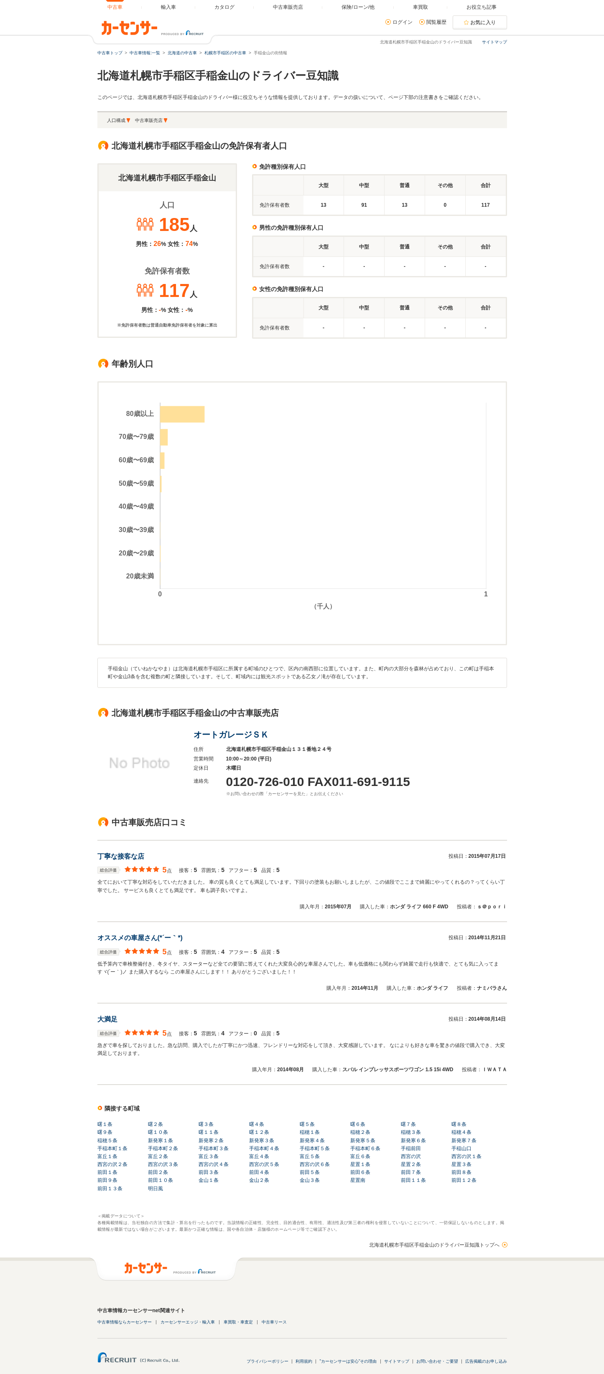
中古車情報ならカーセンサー (124, 1322)
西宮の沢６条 (315, 1164)
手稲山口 (461, 1148)
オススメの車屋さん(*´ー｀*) (140, 937)
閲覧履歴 (436, 22)
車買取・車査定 (238, 1322)
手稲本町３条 (214, 1148)
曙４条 (256, 1124)
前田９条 (107, 1180)
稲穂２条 (360, 1132)
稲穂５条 (107, 1140)
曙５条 (307, 1124)
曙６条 (357, 1124)
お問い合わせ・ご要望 (437, 1361)
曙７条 (408, 1124)
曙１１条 (209, 1132)
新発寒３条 (261, 1140)
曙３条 (206, 1124)
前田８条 (461, 1172)
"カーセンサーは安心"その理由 (348, 1361)
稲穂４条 (461, 1132)
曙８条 (458, 1124)
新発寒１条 (160, 1140)
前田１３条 (109, 1188)
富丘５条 (310, 1156)
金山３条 (310, 1180)
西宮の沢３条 (163, 1164)
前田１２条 (464, 1180)
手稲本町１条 (112, 1148)
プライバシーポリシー (267, 1361)
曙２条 (155, 1124)
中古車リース (274, 1322)
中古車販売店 (149, 120)
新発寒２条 (211, 1140)
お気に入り (483, 22)
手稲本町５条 (315, 1148)
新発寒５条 (362, 1140)
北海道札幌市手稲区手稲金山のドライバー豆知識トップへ (434, 1245)
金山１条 (209, 1180)
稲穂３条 (411, 1132)
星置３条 (461, 1164)
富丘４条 (259, 1156)
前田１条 (107, 1172)
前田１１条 (413, 1180)
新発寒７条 (464, 1140)
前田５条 (310, 1172)
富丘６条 (360, 1156)
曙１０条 (158, 1132)
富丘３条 (209, 1156)
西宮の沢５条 (264, 1164)
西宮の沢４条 (214, 1164)
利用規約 (304, 1361)
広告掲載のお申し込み (486, 1361)
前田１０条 (160, 1180)
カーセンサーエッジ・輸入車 (188, 1322)
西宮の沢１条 (466, 1156)
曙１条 (104, 1124)
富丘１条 (107, 1156)
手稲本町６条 (365, 1148)
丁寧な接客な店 (120, 856)
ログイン (402, 22)
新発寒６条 (413, 1140)
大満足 (107, 1019)
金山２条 (259, 1180)
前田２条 (158, 1172)
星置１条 (360, 1164)
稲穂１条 (310, 1132)
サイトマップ (494, 42)
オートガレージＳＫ (231, 734)
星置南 (357, 1180)
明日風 (155, 1188)
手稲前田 (411, 1148)
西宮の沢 (411, 1156)
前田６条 (360, 1172)
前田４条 (259, 1172)
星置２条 (411, 1164)
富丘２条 (158, 1156)
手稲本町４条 (264, 1148)
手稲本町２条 (163, 1148)
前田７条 (411, 1172)
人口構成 (116, 120)
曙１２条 (259, 1132)
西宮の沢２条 (112, 1164)
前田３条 (209, 1172)
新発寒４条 (312, 1140)
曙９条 (104, 1132)
